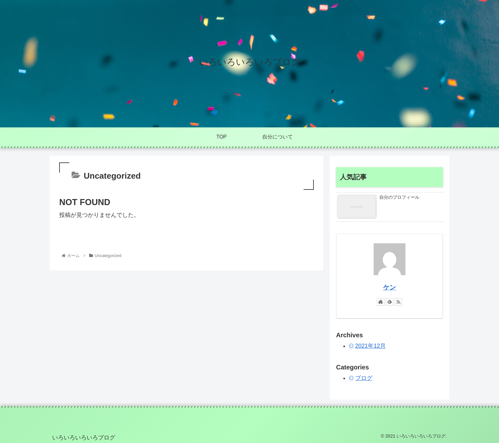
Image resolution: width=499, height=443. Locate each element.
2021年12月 (370, 346)
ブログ (363, 378)
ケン (389, 287)
